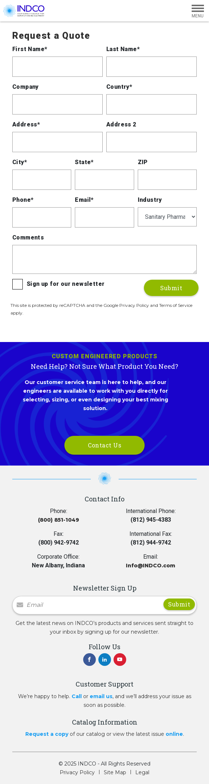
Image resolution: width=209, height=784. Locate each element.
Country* (119, 86)
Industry (150, 199)
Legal (142, 772)
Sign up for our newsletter (65, 283)
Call (77, 696)
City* (19, 162)
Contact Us (104, 445)
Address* (26, 124)
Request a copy (46, 734)
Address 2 (121, 124)
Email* (84, 199)
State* (84, 162)
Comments (28, 237)
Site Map (115, 772)
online (174, 734)
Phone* (22, 199)
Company (25, 86)
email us (101, 696)
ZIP (143, 162)
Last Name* (123, 49)
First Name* (29, 49)
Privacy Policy (77, 772)
